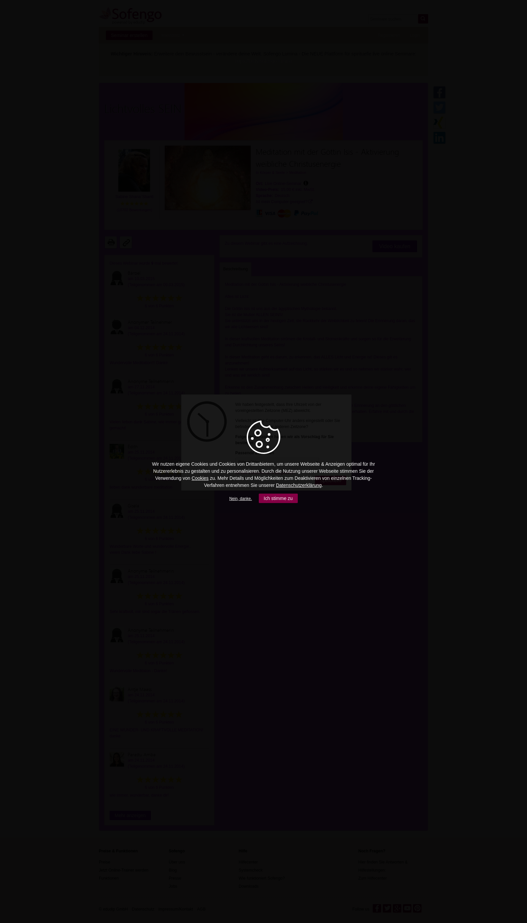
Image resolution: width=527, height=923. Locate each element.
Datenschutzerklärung (299, 485)
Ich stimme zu (278, 498)
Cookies (200, 478)
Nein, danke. (240, 498)
